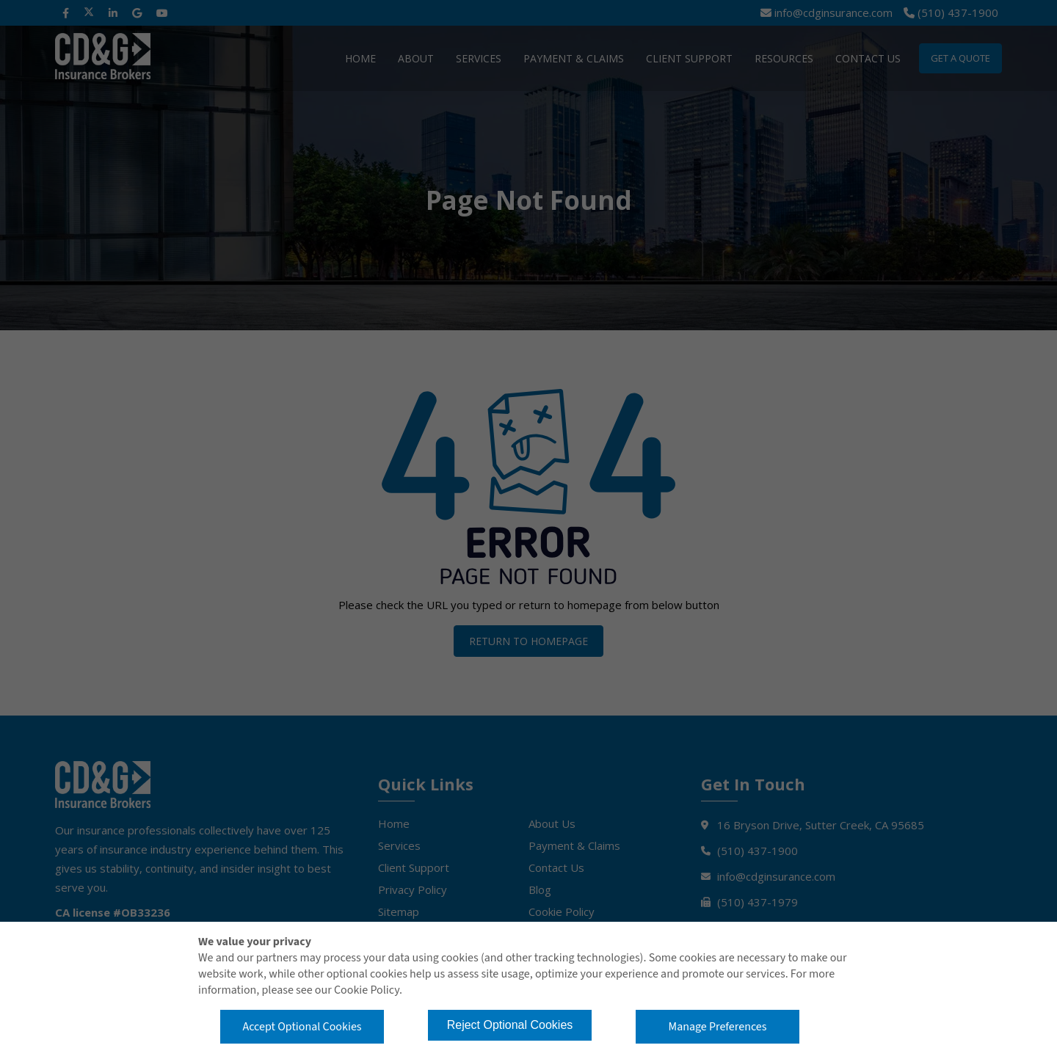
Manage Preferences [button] (718, 1027)
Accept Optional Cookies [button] (301, 1027)
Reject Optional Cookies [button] (510, 1025)
